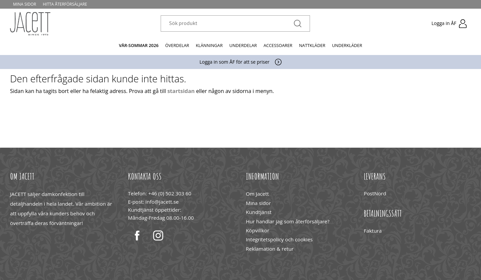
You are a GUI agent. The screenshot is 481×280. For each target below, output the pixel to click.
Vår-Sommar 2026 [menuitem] (139, 45)
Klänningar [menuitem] (209, 45)
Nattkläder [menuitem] (312, 45)
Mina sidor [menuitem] (24, 4)
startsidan (181, 91)
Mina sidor (258, 203)
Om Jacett (257, 193)
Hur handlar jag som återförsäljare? (287, 221)
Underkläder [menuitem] (347, 45)
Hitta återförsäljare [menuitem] (65, 4)
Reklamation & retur (270, 248)
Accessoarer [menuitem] (278, 45)
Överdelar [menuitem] (177, 45)
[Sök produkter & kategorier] (231, 23)
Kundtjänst (259, 212)
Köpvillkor (257, 230)
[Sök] (298, 23)
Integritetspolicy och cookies (279, 239)
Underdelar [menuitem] (243, 45)
